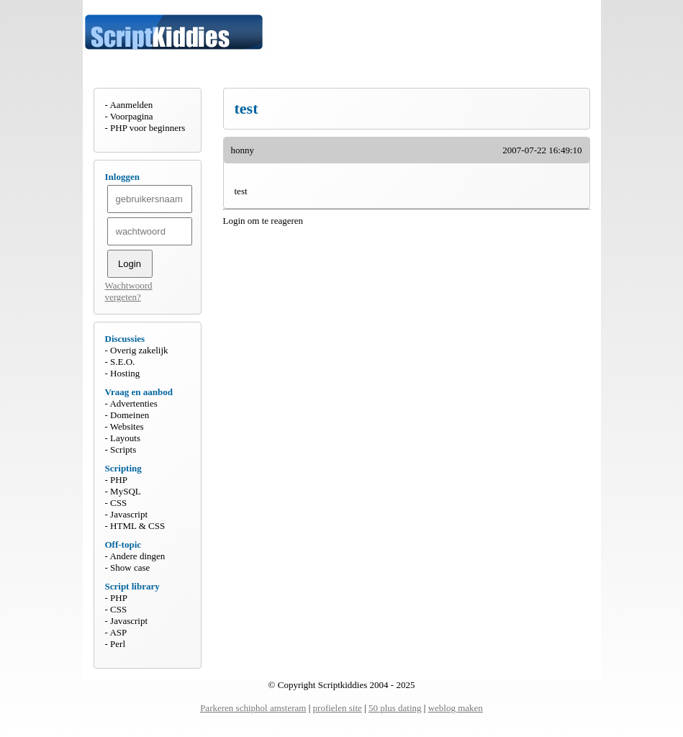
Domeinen (129, 415)
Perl (117, 643)
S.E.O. (122, 361)
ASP (118, 632)
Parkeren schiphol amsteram (253, 707)
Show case (130, 567)
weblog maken (455, 707)
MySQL (125, 491)
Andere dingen (137, 556)
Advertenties (133, 403)
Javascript (129, 514)
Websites (127, 426)
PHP (118, 479)
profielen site (337, 707)
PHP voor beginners (147, 127)
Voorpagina (131, 116)
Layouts (125, 438)
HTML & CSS (137, 525)
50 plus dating (395, 707)
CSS (118, 502)
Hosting (125, 373)
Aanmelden (131, 104)
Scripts (123, 449)
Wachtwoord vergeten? (129, 291)
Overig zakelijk (139, 350)
